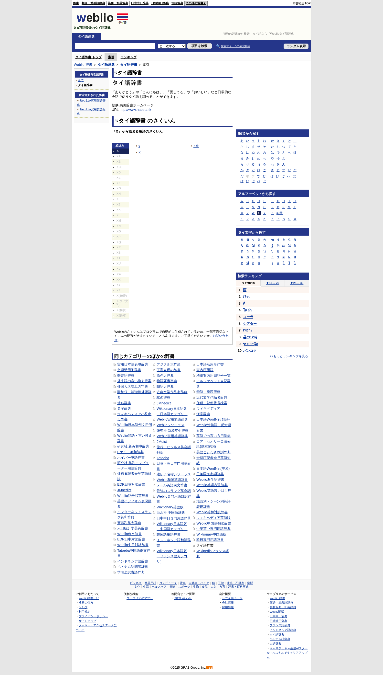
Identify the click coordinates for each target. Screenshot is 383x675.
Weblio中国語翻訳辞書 (213, 523)
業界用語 (150, 583)
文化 (137, 586)
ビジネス (136, 583)
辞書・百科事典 (238, 586)
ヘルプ (83, 607)
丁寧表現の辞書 (169, 370)
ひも (246, 296)
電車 (183, 583)
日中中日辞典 (140, 3)
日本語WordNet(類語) (213, 419)
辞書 (76, 3)
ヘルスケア (159, 586)
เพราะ (247, 330)
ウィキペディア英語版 (213, 518)
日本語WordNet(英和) (213, 468)
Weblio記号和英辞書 (133, 496)
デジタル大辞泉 (169, 364)
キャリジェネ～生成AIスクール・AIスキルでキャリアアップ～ (287, 653)
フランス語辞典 (280, 625)
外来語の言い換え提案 (134, 381)
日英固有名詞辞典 (210, 474)
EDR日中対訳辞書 (131, 539)
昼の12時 (250, 337)
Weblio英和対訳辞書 (212, 512)
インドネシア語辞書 (132, 561)
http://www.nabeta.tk (135, 110)
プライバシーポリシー (93, 616)
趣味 (172, 586)
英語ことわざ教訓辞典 (213, 452)
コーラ (248, 317)
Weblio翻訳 (277, 611)
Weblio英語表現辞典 (212, 485)
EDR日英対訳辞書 (131, 484)
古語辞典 (177, 3)
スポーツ (184, 586)
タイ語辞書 (128, 65)
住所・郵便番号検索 (211, 403)
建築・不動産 (235, 583)
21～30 (297, 283)
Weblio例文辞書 (129, 534)
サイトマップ (87, 620)
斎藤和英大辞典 (129, 523)
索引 (111, 57)
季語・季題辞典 (208, 392)
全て (81, 80)
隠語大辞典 (165, 387)
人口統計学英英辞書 (132, 528)
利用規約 (84, 611)
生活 (146, 586)
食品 (205, 586)
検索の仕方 (86, 602)
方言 (222, 586)
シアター (250, 324)
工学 (221, 583)
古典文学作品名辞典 (172, 392)
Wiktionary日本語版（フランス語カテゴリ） (172, 556)
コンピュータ (168, 583)
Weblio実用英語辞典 (172, 436)
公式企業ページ (232, 598)
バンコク (250, 351)
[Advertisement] (222, 21)
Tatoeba (163, 458)
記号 (280, 213)
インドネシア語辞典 (283, 629)
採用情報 (228, 607)
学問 (250, 583)
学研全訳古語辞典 (131, 572)
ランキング (129, 57)
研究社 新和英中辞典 (172, 431)
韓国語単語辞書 (169, 535)
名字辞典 (124, 408)
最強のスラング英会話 (174, 491)
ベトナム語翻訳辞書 (132, 567)
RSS (210, 667)
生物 (196, 586)
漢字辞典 (203, 414)
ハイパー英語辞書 (131, 457)
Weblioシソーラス (170, 425)
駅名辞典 (163, 398)
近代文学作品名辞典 (211, 397)
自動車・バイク (199, 583)
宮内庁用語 (204, 370)
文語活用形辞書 (129, 370)
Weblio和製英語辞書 (172, 480)
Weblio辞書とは (89, 598)
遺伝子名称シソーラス (174, 474)
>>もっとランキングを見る (289, 356)
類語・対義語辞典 (93, 3)
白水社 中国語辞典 (171, 513)
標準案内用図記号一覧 (213, 376)
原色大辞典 (165, 376)
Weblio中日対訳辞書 (133, 545)
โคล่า (247, 310)
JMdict (162, 442)
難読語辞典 (125, 376)
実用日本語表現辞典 (132, 364)
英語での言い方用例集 (213, 436)
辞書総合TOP (302, 3)
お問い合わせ (183, 598)
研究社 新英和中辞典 (133, 446)
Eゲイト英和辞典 (130, 452)
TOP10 (248, 283)
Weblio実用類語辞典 (172, 419)
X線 (196, 146)
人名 (213, 586)
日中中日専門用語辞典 (174, 518)
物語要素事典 (167, 381)
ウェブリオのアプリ (140, 598)
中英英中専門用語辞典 (213, 529)
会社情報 (228, 602)
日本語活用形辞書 (210, 364)
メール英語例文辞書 (172, 485)
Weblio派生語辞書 (210, 479)
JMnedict (124, 490)
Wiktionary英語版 (170, 507)
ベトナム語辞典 (280, 639)
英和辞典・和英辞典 (283, 607)
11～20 (272, 283)
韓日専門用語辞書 (210, 540)
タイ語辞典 (86, 36)
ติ (244, 303)
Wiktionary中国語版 (211, 534)
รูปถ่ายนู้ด (250, 344)
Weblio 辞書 (83, 65)
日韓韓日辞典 (160, 3)
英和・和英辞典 (118, 3)
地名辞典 (124, 403)
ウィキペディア (208, 408)
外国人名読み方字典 (132, 387)
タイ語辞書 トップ (88, 57)
